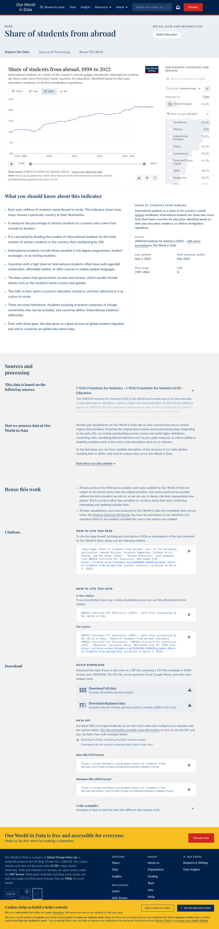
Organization (156, 877)
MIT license (17, 882)
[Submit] (167, 7)
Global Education (167, 34)
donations (58, 912)
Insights (85, 7)
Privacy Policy (163, 920)
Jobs (150, 897)
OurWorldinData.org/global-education (28, 179)
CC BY (54, 179)
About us (153, 870)
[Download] (139, 177)
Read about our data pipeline (95, 463)
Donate (193, 7)
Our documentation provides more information (130, 736)
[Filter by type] (188, 114)
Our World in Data (25, 7)
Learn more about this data (87, 171)
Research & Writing (195, 870)
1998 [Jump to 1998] (21, 163)
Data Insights (191, 877)
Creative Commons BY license (111, 515)
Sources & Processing (54, 52)
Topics (116, 870)
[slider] (30, 164)
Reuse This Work (91, 52)
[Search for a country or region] (188, 79)
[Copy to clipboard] (184, 551)
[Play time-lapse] (11, 163)
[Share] (147, 177)
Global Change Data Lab (62, 865)
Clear (206, 96)
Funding (153, 884)
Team (151, 890)
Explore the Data (17, 52)
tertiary (139, 215)
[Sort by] (184, 89)
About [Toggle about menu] (122, 7)
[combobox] (152, 7)
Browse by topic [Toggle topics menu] (52, 7)
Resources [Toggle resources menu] (103, 7)
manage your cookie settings (191, 920)
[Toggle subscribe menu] (178, 7)
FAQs (68, 886)
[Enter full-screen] (155, 177)
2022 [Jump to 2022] (153, 163)
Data (73, 7)
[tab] (17, 91)
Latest (115, 899)
